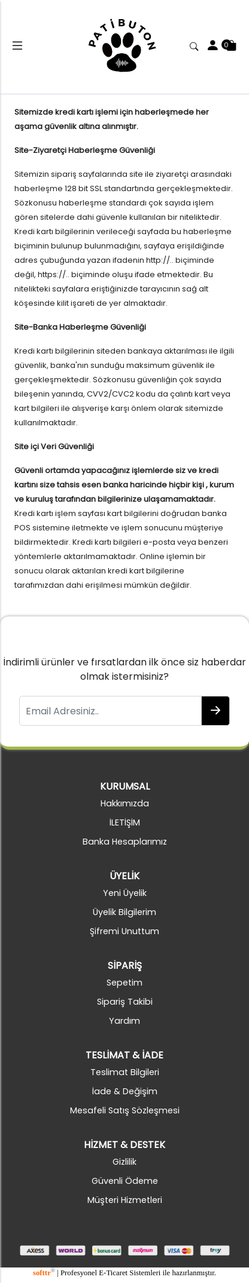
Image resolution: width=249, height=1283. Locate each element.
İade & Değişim (124, 1091)
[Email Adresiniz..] (110, 711)
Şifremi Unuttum (124, 931)
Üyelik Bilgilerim (124, 912)
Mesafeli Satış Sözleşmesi (125, 1110)
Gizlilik (124, 1162)
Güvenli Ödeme (125, 1181)
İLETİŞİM (125, 822)
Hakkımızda (125, 803)
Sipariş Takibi (125, 1002)
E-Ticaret (113, 1273)
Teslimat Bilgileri (124, 1072)
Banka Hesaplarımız (125, 842)
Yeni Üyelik (125, 893)
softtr (44, 1273)
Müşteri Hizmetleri (124, 1200)
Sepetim (124, 983)
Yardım (124, 1021)
